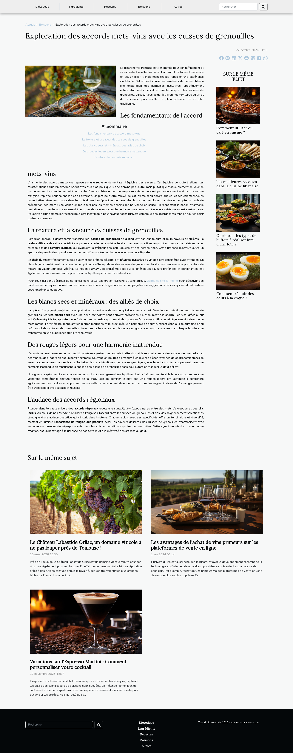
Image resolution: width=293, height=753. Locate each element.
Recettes (110, 7)
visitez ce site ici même (162, 281)
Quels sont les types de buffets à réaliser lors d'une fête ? (236, 239)
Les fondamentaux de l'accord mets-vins (114, 134)
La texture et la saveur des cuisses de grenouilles (114, 139)
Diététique (42, 7)
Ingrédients (76, 7)
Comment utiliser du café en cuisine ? (234, 130)
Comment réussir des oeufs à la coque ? (235, 295)
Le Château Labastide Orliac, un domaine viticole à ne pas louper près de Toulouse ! (85, 545)
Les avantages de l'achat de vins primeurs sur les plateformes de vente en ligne (204, 545)
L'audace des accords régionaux (114, 157)
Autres (178, 7)
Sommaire (116, 126)
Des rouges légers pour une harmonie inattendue (114, 151)
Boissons (144, 7)
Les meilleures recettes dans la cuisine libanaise (237, 184)
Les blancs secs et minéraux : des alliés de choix (114, 145)
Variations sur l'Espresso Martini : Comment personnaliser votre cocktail (78, 664)
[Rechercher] (238, 6)
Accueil (30, 25)
